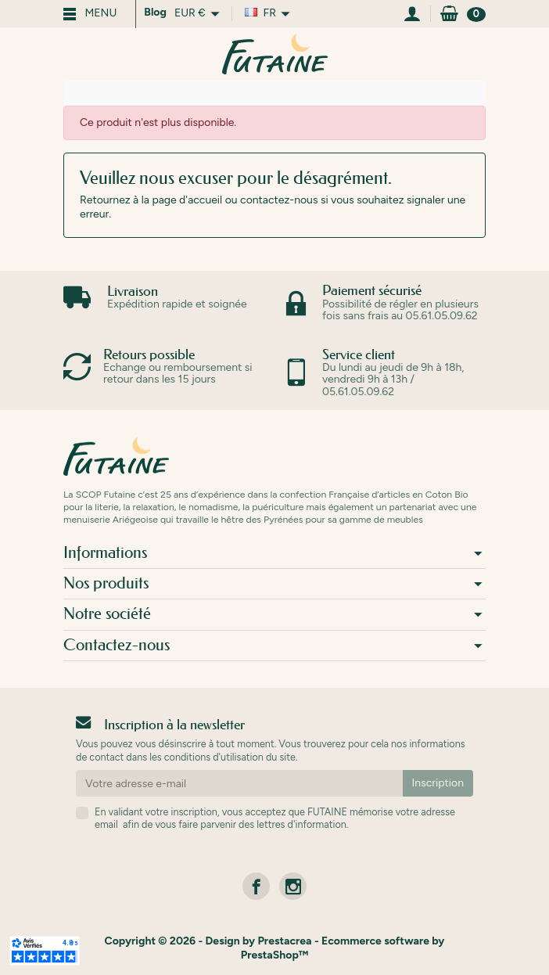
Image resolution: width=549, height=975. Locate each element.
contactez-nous (279, 200)
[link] (256, 886)
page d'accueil (187, 200)
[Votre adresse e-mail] (239, 783)
